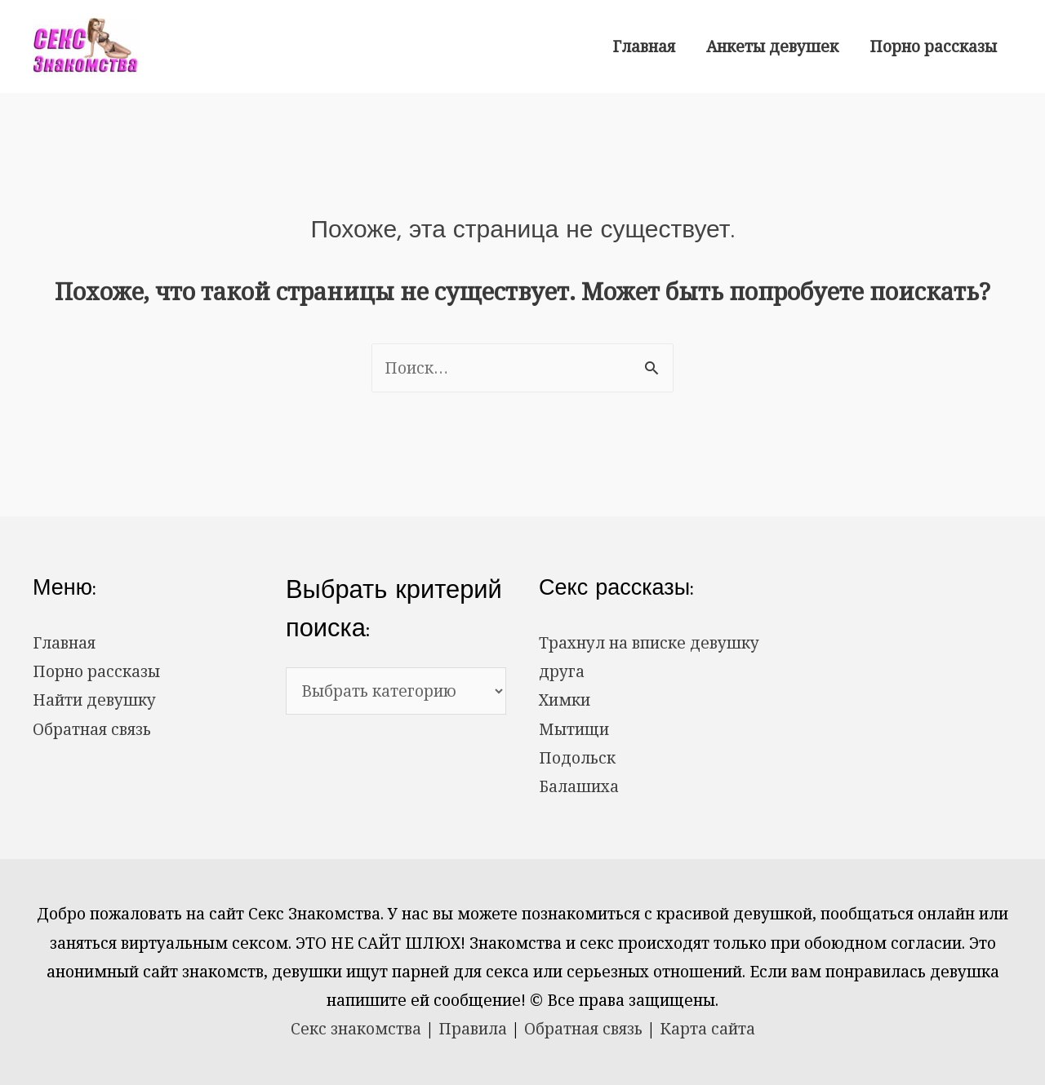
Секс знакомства (356, 1028)
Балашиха (579, 786)
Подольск (577, 757)
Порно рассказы (933, 46)
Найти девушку (94, 700)
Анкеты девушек (772, 46)
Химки (564, 700)
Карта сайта (707, 1028)
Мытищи (574, 729)
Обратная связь (92, 729)
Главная (643, 46)
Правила (472, 1028)
